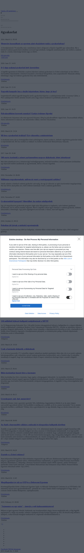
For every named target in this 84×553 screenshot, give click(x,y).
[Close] (80, 240)
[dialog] (42, 276)
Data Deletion (29, 313)
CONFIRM (26, 306)
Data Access (42, 313)
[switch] (69, 274)
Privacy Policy (54, 313)
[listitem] (42, 269)
